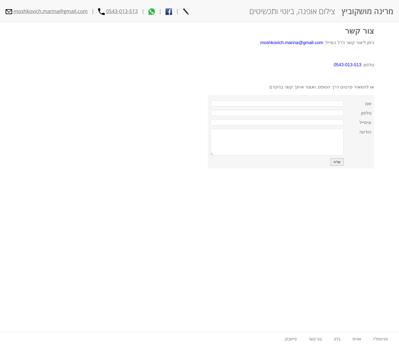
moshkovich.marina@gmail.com (51, 11)
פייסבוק (291, 339)
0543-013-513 (122, 11)
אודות (356, 339)
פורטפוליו (380, 339)
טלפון (366, 113)
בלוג (337, 339)
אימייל (365, 122)
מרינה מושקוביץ (367, 11)
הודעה (365, 132)
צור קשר (359, 31)
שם (368, 103)
